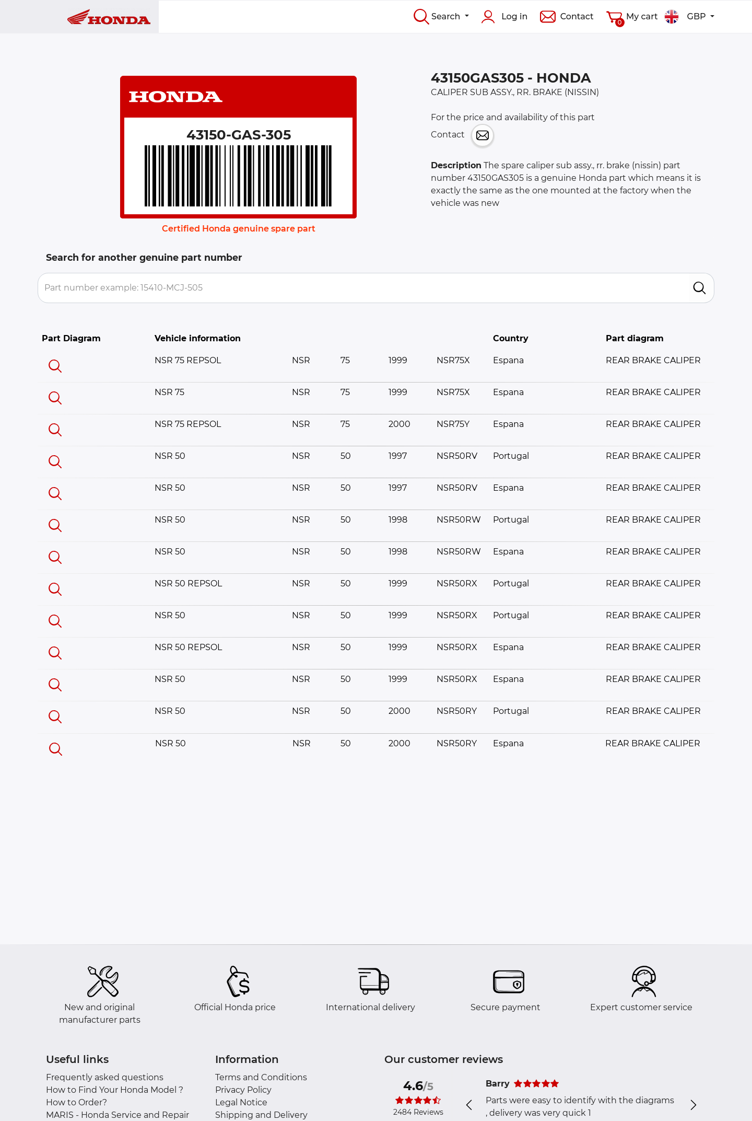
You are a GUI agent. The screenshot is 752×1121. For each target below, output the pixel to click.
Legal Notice (241, 1102)
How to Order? (76, 1102)
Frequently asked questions (104, 1077)
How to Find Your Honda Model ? (114, 1090)
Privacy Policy (243, 1090)
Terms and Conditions (261, 1077)
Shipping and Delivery (261, 1115)
